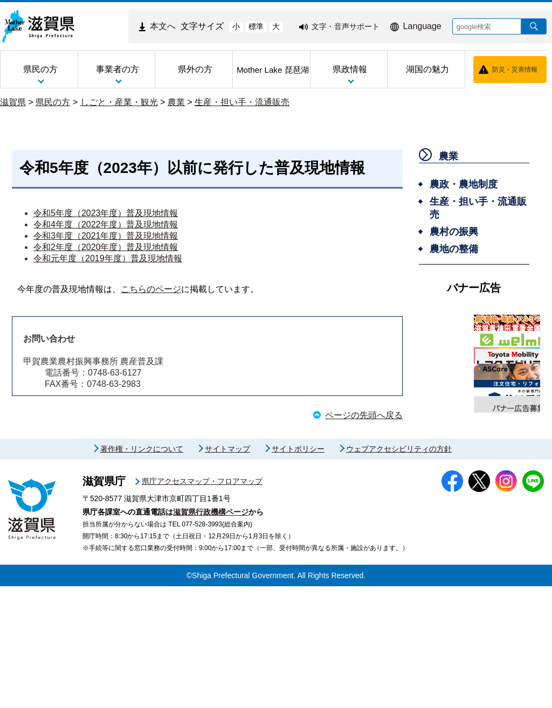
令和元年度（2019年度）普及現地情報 (107, 258)
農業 (176, 102)
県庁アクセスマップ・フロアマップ (202, 603)
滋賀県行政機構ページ (211, 633)
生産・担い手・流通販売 (242, 102)
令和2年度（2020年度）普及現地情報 (105, 247)
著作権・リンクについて (141, 570)
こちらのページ (151, 289)
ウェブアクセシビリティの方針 (399, 570)
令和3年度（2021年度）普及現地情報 (105, 235)
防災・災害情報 (514, 69)
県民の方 (53, 102)
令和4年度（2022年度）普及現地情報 (105, 224)
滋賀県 (13, 102)
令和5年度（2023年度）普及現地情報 (105, 213)
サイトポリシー (298, 570)
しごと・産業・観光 (119, 102)
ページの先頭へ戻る (364, 415)
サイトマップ (227, 570)
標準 (256, 26)
